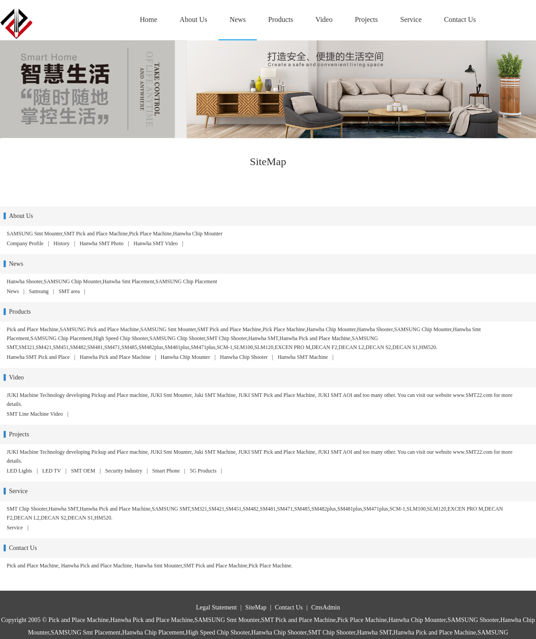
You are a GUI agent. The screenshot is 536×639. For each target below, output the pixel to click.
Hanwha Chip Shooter (244, 357)
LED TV (51, 471)
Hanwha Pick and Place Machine (115, 357)
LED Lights (19, 471)
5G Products (203, 471)
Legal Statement (216, 607)
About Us (193, 19)
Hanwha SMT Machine (303, 357)
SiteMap (255, 607)
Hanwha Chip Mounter (185, 357)
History (62, 243)
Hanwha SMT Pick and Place (38, 357)
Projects (366, 19)
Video (323, 19)
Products (280, 19)
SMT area (69, 291)
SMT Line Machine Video (35, 414)
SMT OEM (83, 471)
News (238, 19)
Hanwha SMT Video (156, 243)
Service (411, 19)
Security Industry (123, 471)
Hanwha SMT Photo (101, 243)
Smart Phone (166, 471)
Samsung (39, 291)
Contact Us (460, 19)
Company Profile (25, 243)
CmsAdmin (325, 607)
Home (148, 19)
